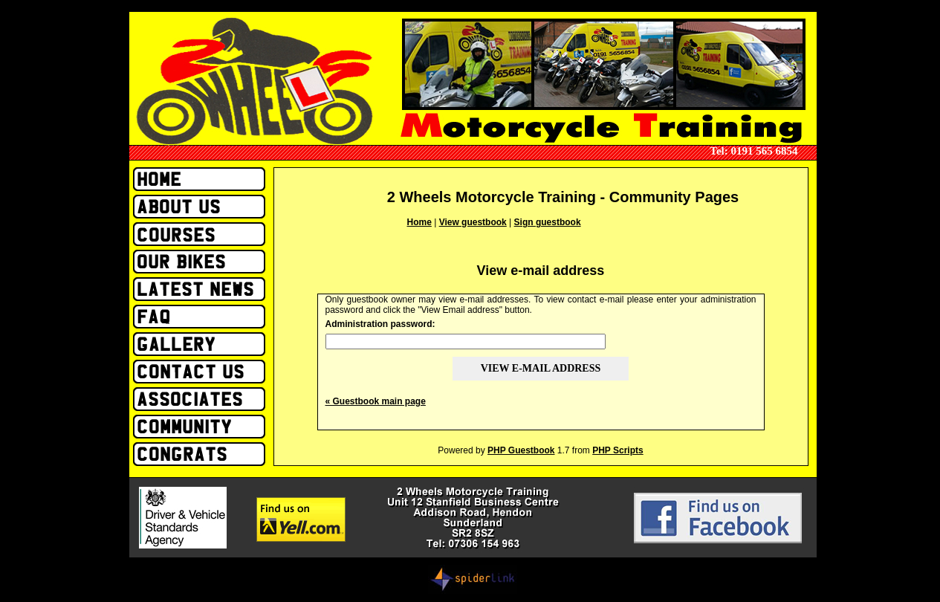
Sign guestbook (547, 222)
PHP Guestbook (520, 450)
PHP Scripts (617, 450)
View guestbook (473, 222)
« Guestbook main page (375, 401)
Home (419, 222)
